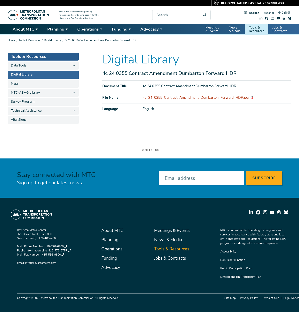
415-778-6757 (59, 250)
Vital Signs (19, 119)
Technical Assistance (26, 110)
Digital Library (52, 40)
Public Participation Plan (236, 268)
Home (11, 40)
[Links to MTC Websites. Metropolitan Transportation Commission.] (251, 3)
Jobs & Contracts (279, 29)
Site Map (230, 298)
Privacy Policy (249, 298)
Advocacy (151, 29)
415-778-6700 (56, 246)
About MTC (25, 29)
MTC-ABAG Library (25, 92)
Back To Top (150, 150)
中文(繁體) (284, 13)
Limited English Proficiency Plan (240, 277)
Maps (15, 83)
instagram (272, 18)
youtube (278, 18)
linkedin (261, 18)
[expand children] (74, 65)
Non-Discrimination (232, 260)
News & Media (235, 29)
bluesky (289, 18)
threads (284, 18)
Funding (121, 29)
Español (269, 13)
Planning (57, 29)
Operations (90, 29)
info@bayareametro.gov (40, 263)
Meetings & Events (212, 29)
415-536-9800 (52, 255)
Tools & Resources (256, 29)
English (254, 13)
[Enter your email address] (201, 178)
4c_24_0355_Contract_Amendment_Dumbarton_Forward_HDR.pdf (196, 97)
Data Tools (19, 65)
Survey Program (23, 101)
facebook (266, 18)
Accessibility (228, 252)
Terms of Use (270, 298)
